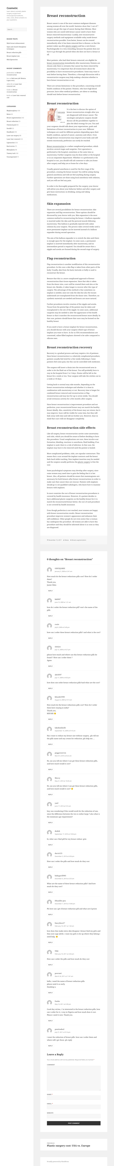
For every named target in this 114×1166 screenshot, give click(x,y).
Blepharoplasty (12, 111)
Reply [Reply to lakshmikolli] (50, 744)
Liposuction (11, 143)
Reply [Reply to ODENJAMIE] (50, 591)
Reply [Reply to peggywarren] (50, 769)
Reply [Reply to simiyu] (50, 666)
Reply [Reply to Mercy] (50, 795)
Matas (67, 540)
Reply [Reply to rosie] (50, 638)
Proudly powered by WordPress (58, 1162)
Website (50, 1113)
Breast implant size (13, 56)
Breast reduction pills (14, 52)
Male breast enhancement (15, 43)
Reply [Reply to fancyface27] (50, 942)
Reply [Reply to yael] (50, 823)
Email (50, 1104)
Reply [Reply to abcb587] (50, 688)
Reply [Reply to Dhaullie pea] (50, 914)
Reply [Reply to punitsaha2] (50, 1046)
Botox (9, 114)
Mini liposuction (12, 60)
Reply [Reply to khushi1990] (50, 719)
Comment (51, 1065)
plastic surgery (72, 46)
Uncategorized (12, 157)
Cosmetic (12, 8)
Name (50, 1094)
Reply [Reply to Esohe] (50, 1021)
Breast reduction (12, 121)
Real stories (11, 146)
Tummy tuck (11, 153)
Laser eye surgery (13, 136)
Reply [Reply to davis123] (50, 867)
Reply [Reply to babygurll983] (50, 892)
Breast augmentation (14, 118)
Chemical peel (11, 125)
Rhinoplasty (11, 150)
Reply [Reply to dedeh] (50, 845)
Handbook (10, 132)
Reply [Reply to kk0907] (50, 616)
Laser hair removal (13, 139)
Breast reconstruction (56, 146)
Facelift (9, 128)
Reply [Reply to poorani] (50, 993)
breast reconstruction (55, 63)
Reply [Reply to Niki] (50, 965)
